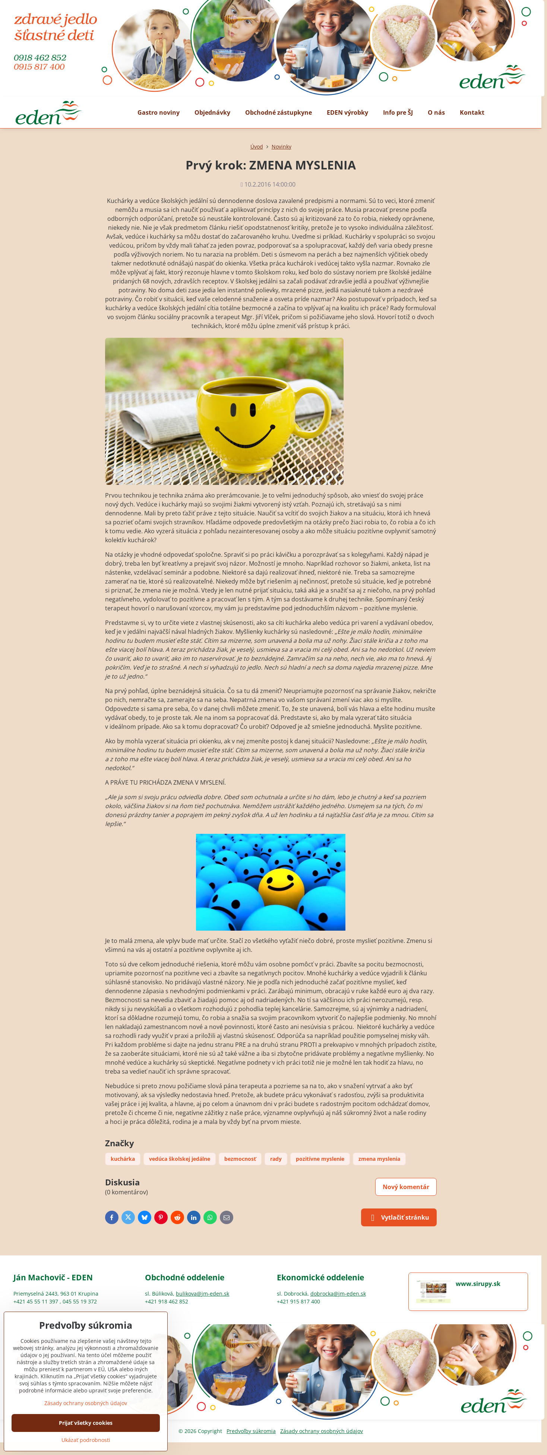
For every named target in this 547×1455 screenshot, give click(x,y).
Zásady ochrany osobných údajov (321, 1431)
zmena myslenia (379, 1158)
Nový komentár (406, 1187)
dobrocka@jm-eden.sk (338, 1293)
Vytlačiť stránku (399, 1217)
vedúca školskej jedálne (179, 1158)
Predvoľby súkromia (251, 1431)
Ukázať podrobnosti (85, 1439)
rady (276, 1158)
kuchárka (123, 1158)
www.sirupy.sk (478, 1284)
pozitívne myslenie (320, 1158)
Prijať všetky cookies (86, 1422)
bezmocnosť (240, 1158)
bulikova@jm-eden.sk (202, 1293)
